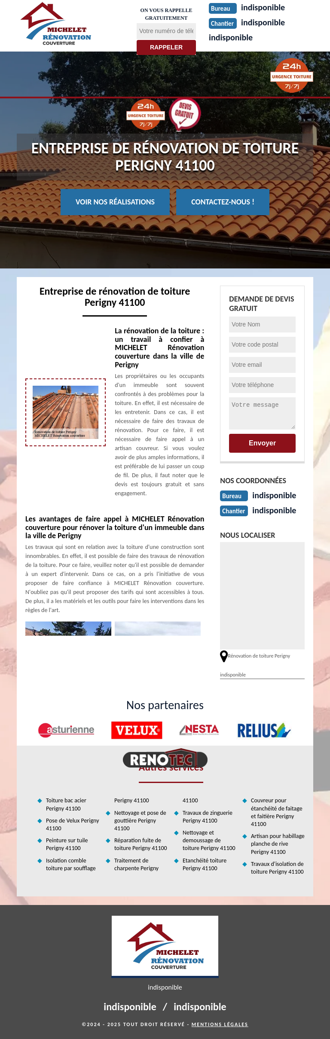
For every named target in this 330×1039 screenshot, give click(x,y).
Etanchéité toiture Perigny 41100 (204, 864)
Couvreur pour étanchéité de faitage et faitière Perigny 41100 (276, 812)
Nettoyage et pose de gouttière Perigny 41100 (140, 820)
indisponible (231, 37)
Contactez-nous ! (222, 202)
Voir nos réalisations (115, 202)
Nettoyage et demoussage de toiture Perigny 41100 (209, 840)
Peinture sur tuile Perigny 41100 (67, 844)
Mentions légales (220, 1024)
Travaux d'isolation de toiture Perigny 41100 (277, 867)
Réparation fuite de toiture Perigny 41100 (140, 844)
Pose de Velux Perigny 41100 (72, 824)
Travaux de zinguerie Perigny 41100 (207, 816)
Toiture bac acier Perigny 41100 (66, 804)
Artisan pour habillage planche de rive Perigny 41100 (278, 843)
